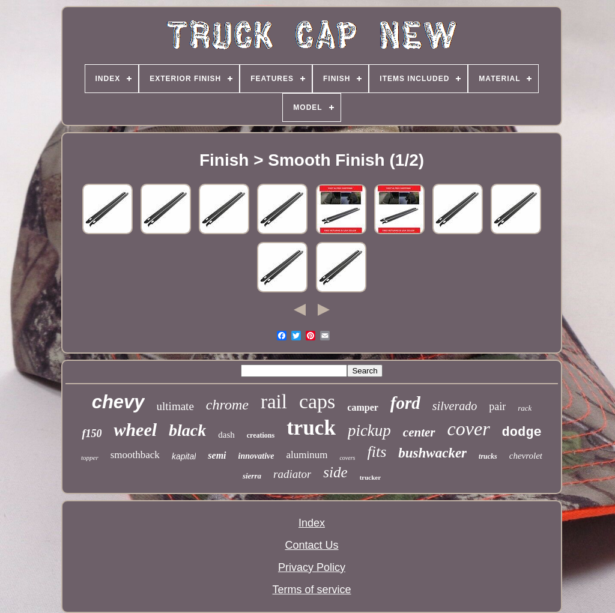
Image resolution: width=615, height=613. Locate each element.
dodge (522, 432)
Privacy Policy (311, 567)
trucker (370, 477)
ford (405, 402)
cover (468, 428)
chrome (227, 404)
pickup (369, 430)
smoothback (135, 455)
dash (226, 434)
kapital (184, 456)
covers (347, 457)
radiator (292, 474)
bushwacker (432, 453)
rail (274, 401)
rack (525, 407)
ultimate (175, 406)
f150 (91, 433)
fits (377, 452)
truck (311, 427)
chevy (118, 401)
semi (217, 455)
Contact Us (311, 545)
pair (497, 406)
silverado (454, 405)
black (187, 430)
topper (89, 457)
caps (317, 401)
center (419, 432)
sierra (252, 475)
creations (260, 435)
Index (311, 523)
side (335, 472)
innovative (256, 456)
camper (362, 407)
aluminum (306, 455)
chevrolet (525, 456)
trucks (488, 456)
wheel (135, 429)
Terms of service (311, 590)
